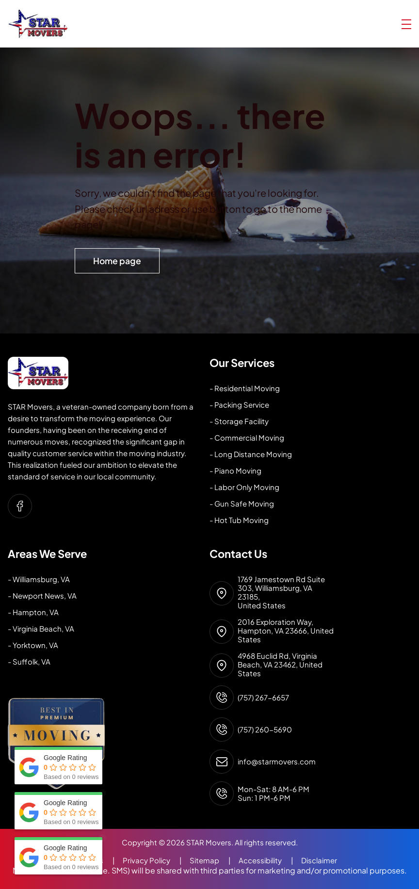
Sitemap (214, 860)
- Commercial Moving (247, 437)
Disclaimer (319, 860)
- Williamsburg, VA (39, 579)
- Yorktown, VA (33, 645)
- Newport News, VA (42, 595)
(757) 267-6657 (263, 697)
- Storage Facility (239, 421)
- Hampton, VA (33, 612)
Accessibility (270, 860)
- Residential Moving (245, 388)
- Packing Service (239, 404)
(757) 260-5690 (265, 729)
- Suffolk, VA (29, 661)
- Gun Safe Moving (242, 503)
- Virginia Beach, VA (41, 628)
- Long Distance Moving (251, 454)
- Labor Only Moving (244, 487)
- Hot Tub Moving (239, 519)
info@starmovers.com (277, 761)
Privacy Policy (156, 860)
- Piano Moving (235, 470)
